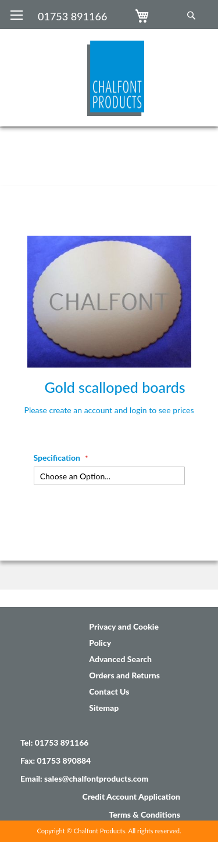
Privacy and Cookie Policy (124, 634)
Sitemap (104, 708)
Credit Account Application (131, 796)
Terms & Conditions (144, 814)
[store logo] (115, 72)
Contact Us (109, 691)
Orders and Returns (124, 675)
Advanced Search (120, 659)
